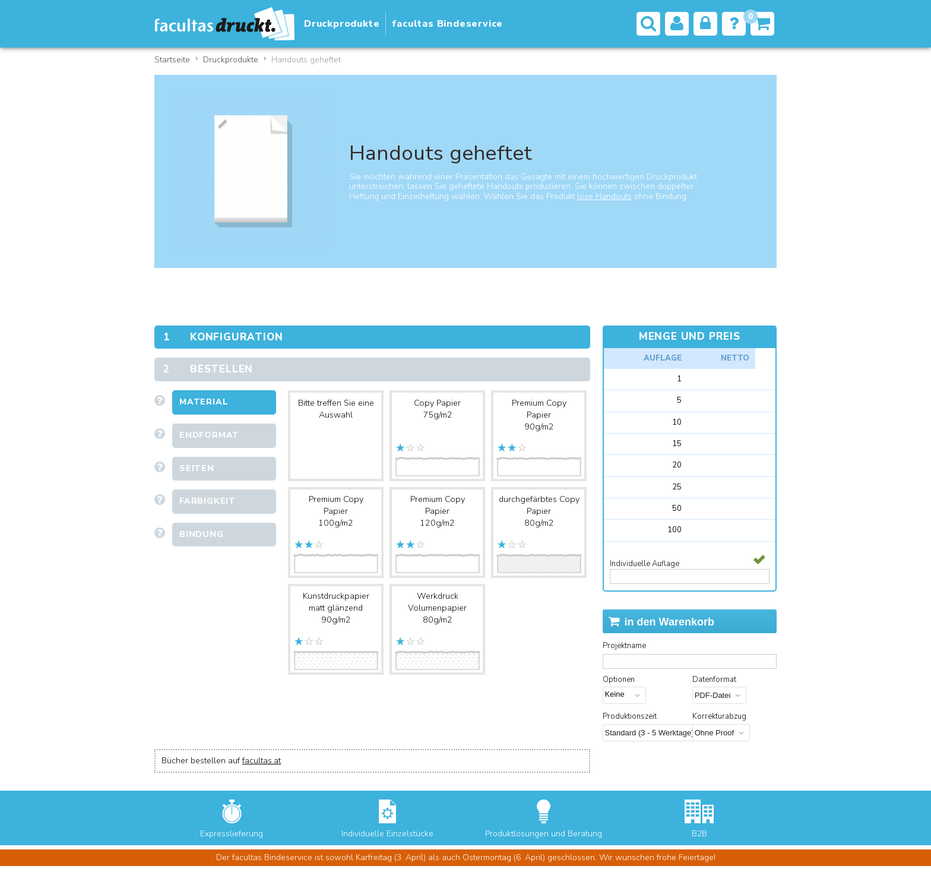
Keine (618, 694)
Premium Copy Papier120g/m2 (437, 511)
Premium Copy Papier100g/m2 (336, 511)
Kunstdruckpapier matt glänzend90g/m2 (336, 607)
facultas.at (261, 760)
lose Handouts (604, 196)
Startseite (172, 59)
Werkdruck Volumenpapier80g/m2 (437, 607)
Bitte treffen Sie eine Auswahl (336, 409)
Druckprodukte (230, 59)
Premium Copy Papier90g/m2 (539, 414)
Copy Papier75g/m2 (437, 409)
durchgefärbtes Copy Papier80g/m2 (539, 511)
